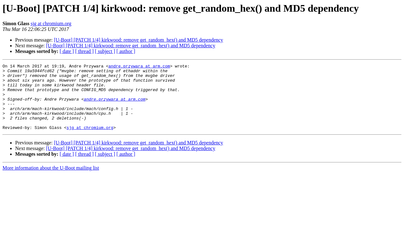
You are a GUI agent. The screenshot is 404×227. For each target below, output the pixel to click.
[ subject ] (105, 51)
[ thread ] (84, 51)
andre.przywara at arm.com (139, 67)
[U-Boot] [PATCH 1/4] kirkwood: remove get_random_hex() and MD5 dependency (138, 40)
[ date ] (67, 51)
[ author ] (125, 51)
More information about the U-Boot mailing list (51, 181)
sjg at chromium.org (51, 23)
